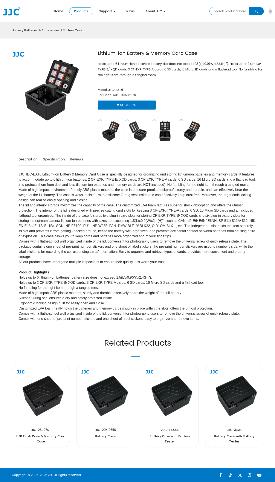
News (130, 11)
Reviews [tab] (84, 159)
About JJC (155, 11)
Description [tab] (28, 159)
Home (58, 11)
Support (107, 11)
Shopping (127, 104)
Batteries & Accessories (42, 30)
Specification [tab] (57, 159)
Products (81, 11)
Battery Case (72, 30)
